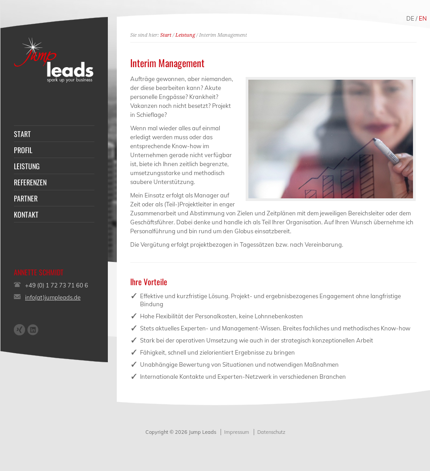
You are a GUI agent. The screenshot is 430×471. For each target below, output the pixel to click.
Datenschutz (271, 432)
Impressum (236, 432)
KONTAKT (26, 214)
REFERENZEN (30, 182)
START (22, 133)
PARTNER (26, 198)
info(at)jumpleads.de (53, 297)
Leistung (185, 35)
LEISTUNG (27, 166)
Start (165, 35)
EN (423, 18)
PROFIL (23, 150)
